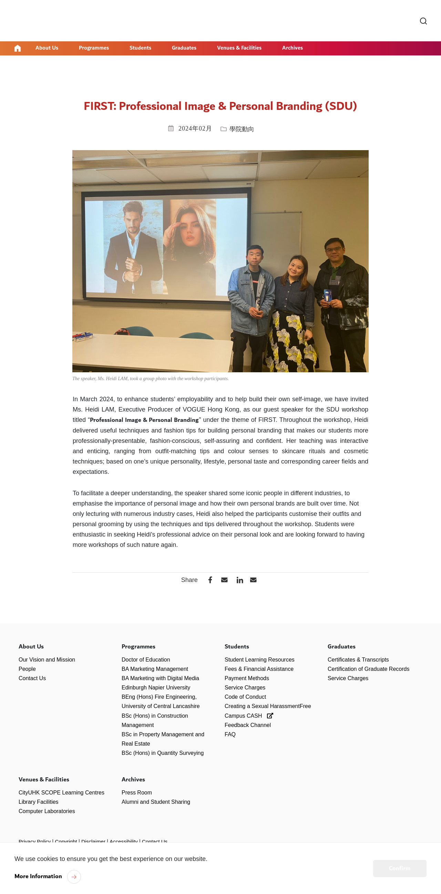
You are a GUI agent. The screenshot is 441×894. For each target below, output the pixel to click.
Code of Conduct (245, 697)
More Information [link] (38, 876)
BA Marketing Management (155, 669)
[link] (423, 21)
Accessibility (124, 841)
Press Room (137, 792)
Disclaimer (93, 841)
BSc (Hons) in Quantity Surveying (163, 753)
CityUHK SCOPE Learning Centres (61, 792)
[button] (222, 580)
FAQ (230, 734)
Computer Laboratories (47, 811)
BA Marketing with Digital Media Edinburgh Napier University (160, 682)
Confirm (399, 868)
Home (17, 48)
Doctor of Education (146, 659)
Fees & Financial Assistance (259, 669)
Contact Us (32, 678)
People (27, 669)
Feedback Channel (248, 725)
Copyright (66, 841)
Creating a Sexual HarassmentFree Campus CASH (268, 710)
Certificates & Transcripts (358, 659)
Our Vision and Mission (47, 659)
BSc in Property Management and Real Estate (163, 739)
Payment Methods (247, 678)
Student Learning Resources (260, 659)
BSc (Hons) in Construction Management (155, 720)
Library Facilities (39, 801)
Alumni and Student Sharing (156, 801)
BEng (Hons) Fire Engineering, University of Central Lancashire (161, 701)
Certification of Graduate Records (368, 669)
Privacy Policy (35, 841)
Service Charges (245, 687)
